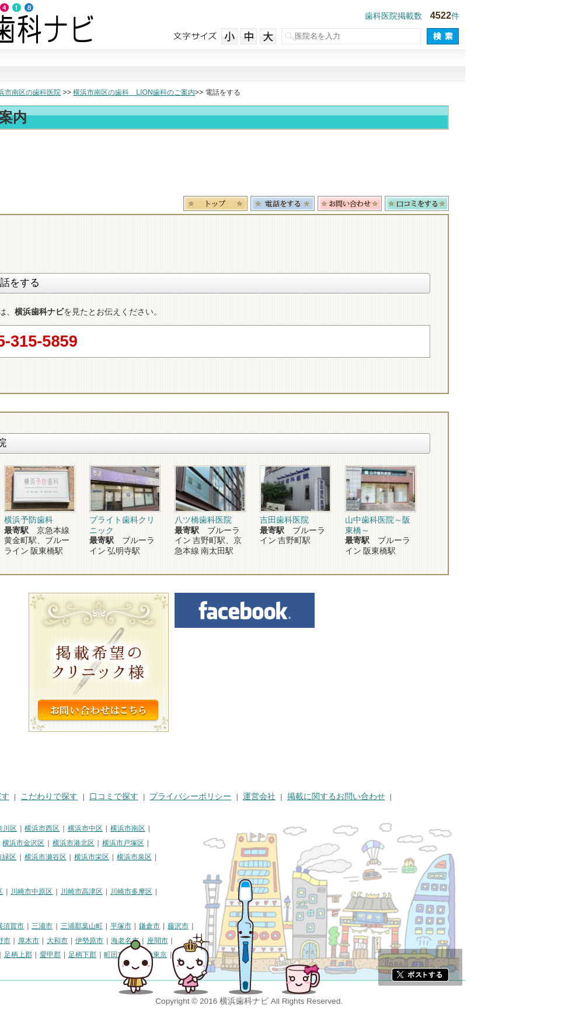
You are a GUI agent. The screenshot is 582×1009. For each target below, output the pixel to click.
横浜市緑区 (115, 857)
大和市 (173, 941)
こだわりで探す (291, 66)
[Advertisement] (291, 165)
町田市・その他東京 (252, 955)
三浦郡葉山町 (198, 926)
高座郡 (80, 955)
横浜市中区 (201, 828)
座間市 (274, 941)
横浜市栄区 (208, 857)
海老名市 (242, 941)
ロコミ (533, 203)
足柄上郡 (135, 955)
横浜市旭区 (72, 857)
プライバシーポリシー (307, 796)
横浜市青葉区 (27, 872)
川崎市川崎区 (56, 891)
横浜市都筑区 (76, 872)
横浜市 (16, 828)
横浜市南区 (244, 828)
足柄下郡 (199, 955)
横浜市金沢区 (140, 843)
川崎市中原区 (148, 891)
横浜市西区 (158, 828)
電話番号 (399, 203)
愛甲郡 (166, 955)
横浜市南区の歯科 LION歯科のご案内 (251, 92)
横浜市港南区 (27, 857)
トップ (16, 92)
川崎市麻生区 (76, 906)
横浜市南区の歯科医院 (142, 92)
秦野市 (116, 941)
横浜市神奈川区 (109, 828)
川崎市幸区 (102, 891)
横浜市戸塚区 (240, 843)
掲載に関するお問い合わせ (453, 796)
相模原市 (91, 926)
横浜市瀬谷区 (162, 857)
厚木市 (145, 941)
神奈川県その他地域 (37, 926)
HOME (18, 796)
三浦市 (158, 926)
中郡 (106, 955)
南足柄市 (20, 955)
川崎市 (16, 891)
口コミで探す (370, 66)
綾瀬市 (51, 955)
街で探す (132, 66)
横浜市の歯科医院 (67, 92)
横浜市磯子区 (90, 843)
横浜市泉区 (251, 857)
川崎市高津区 (198, 891)
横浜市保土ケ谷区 (34, 843)
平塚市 (237, 926)
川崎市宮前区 (27, 906)
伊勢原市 (206, 941)
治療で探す (212, 66)
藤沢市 (294, 926)
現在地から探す (450, 66)
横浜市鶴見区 (56, 828)
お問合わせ (466, 203)
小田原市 (20, 941)
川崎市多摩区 (248, 891)
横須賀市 (127, 926)
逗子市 (87, 941)
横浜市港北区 (190, 843)
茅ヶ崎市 (55, 941)
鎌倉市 (266, 926)
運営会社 (376, 796)
